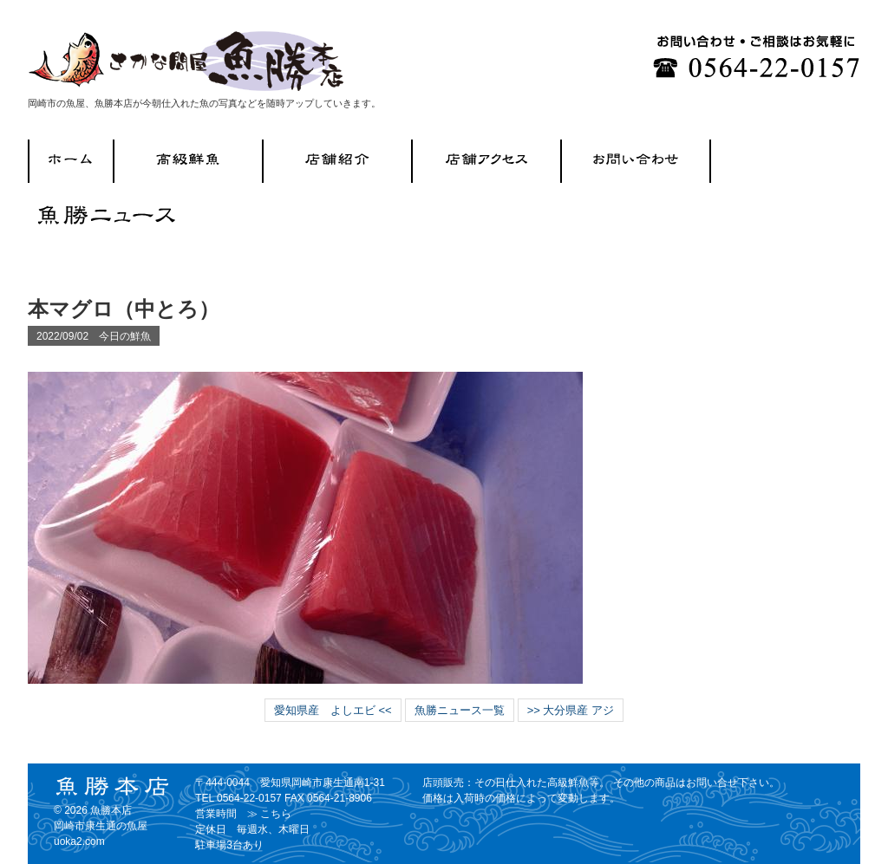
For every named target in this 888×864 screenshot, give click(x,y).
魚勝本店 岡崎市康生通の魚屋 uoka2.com (100, 826)
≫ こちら (269, 814)
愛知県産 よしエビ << (333, 710)
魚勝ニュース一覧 (460, 710)
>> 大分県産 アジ (570, 710)
